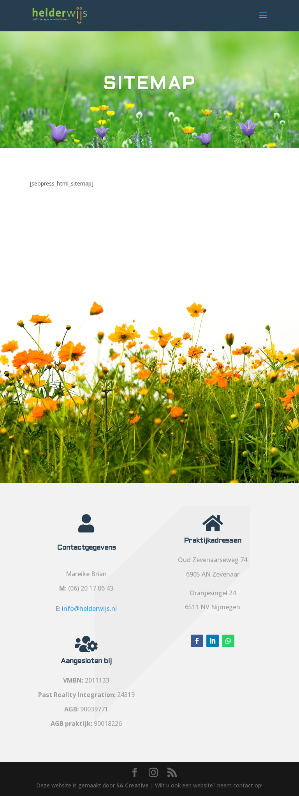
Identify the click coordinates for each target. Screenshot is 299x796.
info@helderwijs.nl (89, 608)
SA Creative (132, 785)
